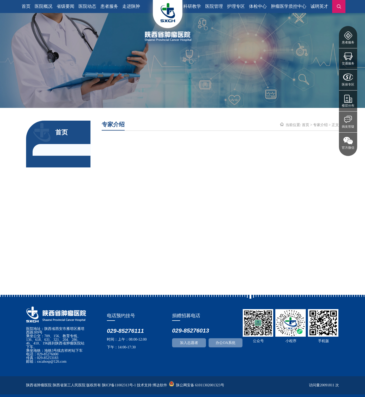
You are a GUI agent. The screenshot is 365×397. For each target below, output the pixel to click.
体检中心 (258, 6)
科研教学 (192, 6)
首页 (26, 6)
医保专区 (348, 84)
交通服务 (348, 63)
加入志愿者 (189, 343)
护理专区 (236, 6)
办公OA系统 (225, 343)
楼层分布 (348, 105)
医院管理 (214, 6)
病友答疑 (348, 126)
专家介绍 (320, 125)
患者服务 (348, 42)
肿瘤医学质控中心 (288, 6)
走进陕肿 (131, 6)
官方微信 (348, 147)
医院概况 (43, 6)
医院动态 (87, 6)
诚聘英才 (319, 6)
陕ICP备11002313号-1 (119, 385)
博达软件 (160, 385)
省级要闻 (65, 6)
